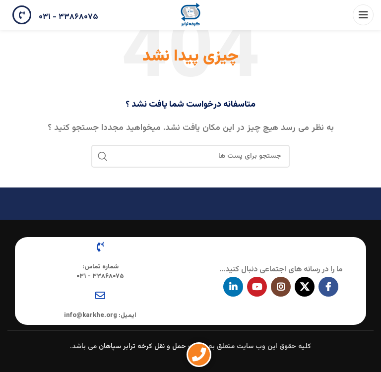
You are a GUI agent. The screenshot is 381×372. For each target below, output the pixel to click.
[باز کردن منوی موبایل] (363, 15)
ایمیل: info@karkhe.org (100, 315)
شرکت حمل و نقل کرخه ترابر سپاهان (152, 346)
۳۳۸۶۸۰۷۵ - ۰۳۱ (68, 17)
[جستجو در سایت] (190, 156)
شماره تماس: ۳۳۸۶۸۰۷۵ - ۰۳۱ (100, 271)
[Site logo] (190, 15)
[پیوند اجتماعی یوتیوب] (257, 287)
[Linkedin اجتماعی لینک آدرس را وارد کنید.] (233, 287)
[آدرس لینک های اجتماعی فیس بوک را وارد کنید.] (328, 287)
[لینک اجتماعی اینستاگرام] (281, 287)
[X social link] (305, 287)
